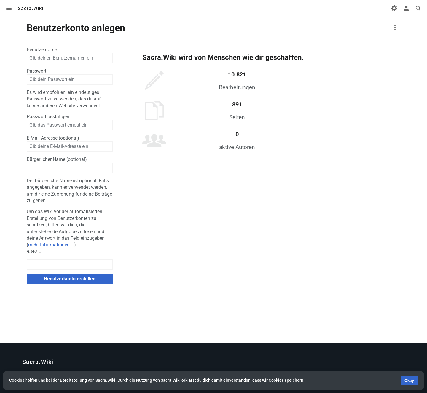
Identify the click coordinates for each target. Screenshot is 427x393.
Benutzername (42, 49)
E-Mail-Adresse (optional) (53, 138)
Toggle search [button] (418, 8)
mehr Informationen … (51, 244)
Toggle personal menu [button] (406, 8)
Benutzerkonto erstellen (69, 279)
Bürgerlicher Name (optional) (57, 159)
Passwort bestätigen (48, 116)
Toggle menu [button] (9, 8)
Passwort (36, 71)
